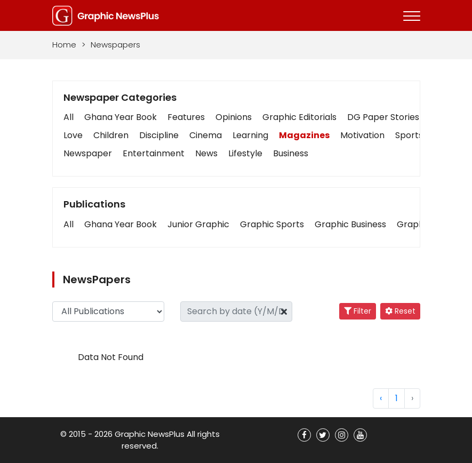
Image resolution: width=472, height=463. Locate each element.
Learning (250, 135)
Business (290, 153)
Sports (409, 135)
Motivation (362, 135)
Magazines (304, 135)
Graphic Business (350, 224)
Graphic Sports (272, 224)
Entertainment (154, 153)
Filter (357, 311)
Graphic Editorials (299, 117)
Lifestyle (245, 153)
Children (111, 135)
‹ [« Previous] (381, 398)
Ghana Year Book (120, 117)
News (206, 153)
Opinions (233, 117)
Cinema (205, 135)
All (68, 117)
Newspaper (87, 153)
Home (64, 44)
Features (186, 117)
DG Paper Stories (383, 117)
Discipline (159, 135)
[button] (68, 224)
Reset (400, 311)
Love (73, 135)
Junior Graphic (198, 224)
